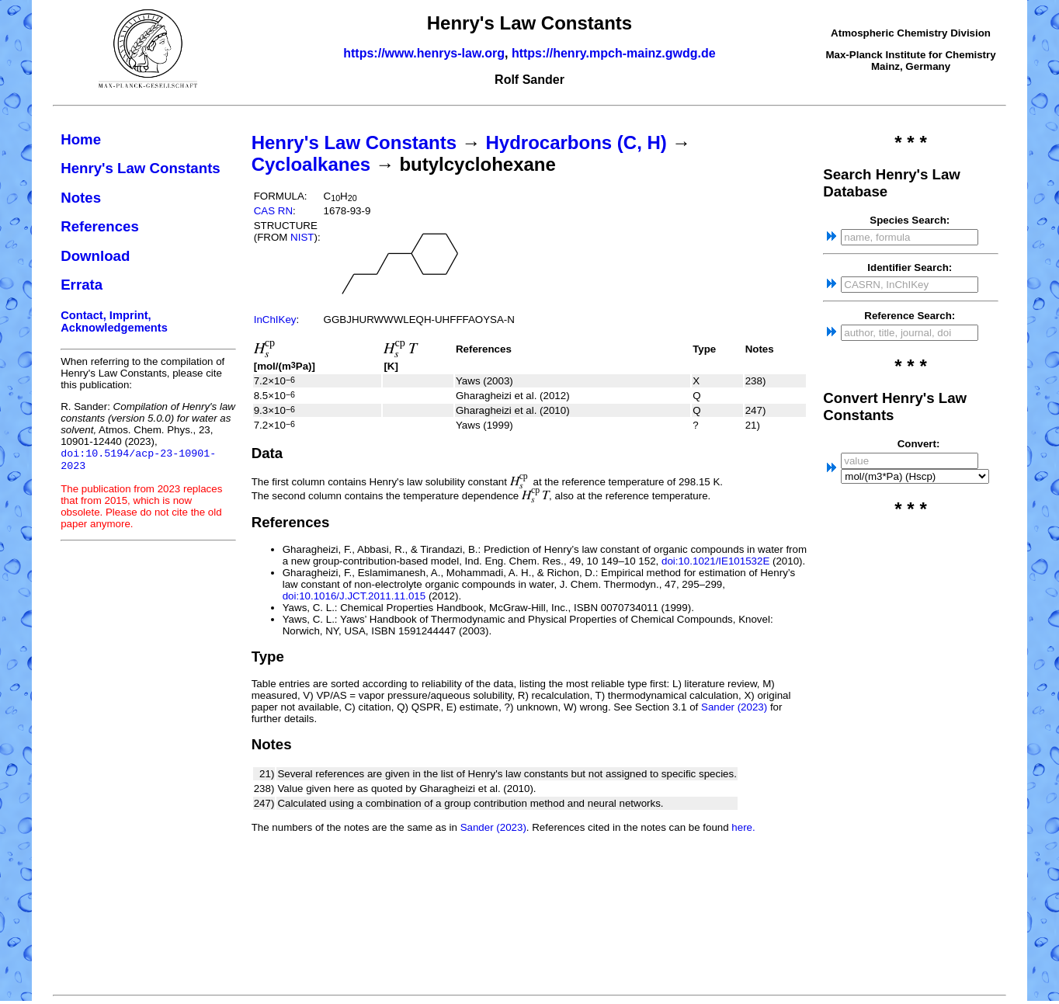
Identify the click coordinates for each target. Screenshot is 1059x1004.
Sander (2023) (734, 707)
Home (81, 139)
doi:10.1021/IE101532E (715, 561)
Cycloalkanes (311, 164)
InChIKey (275, 319)
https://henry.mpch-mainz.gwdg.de (614, 53)
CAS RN (273, 211)
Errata (81, 284)
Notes (81, 197)
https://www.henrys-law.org (424, 53)
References (100, 226)
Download (95, 256)
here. (743, 827)
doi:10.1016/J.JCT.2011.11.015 (354, 596)
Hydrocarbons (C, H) (575, 142)
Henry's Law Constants (140, 168)
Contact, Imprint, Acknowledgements (114, 321)
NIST (302, 237)
